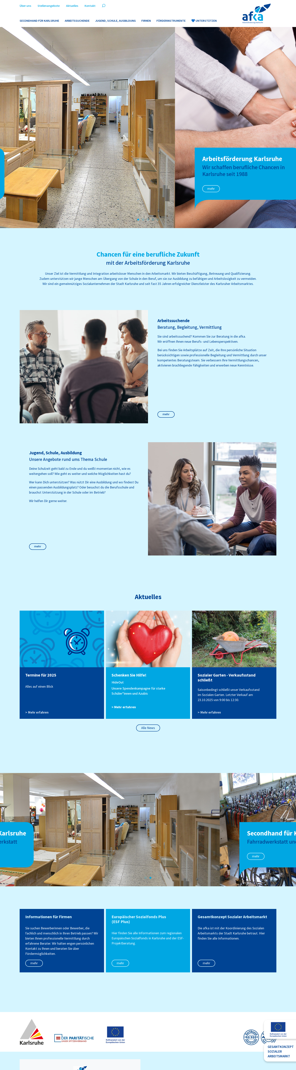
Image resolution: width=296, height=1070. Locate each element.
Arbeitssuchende (77, 21)
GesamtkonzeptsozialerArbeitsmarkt (281, 1051)
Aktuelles (72, 6)
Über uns (25, 6)
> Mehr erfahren (37, 712)
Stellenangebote (49, 6)
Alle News (148, 728)
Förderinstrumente (171, 21)
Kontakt (90, 6)
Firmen (146, 21)
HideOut (118, 682)
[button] (138, 220)
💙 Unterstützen (204, 21)
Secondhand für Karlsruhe (39, 21)
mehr (36, 189)
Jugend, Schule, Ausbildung (115, 21)
